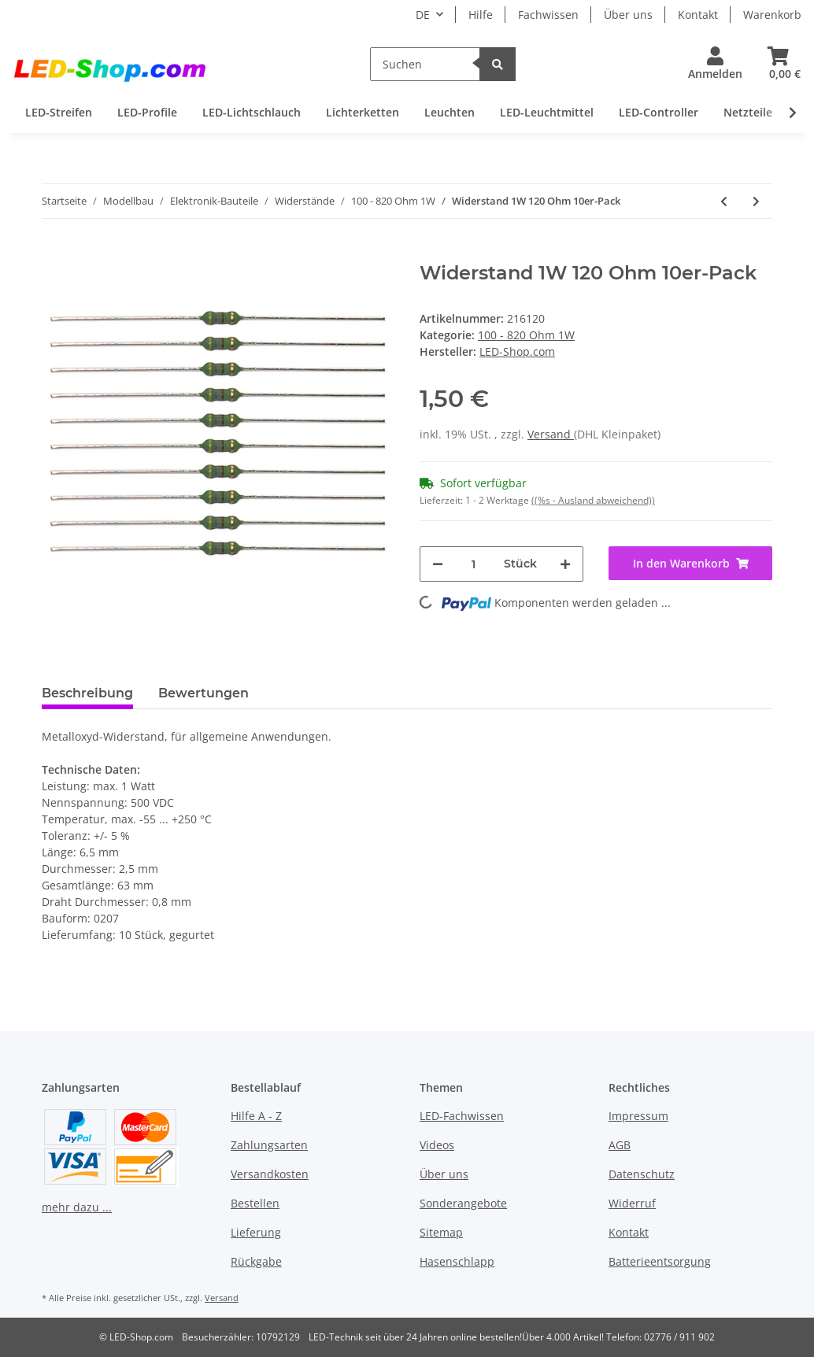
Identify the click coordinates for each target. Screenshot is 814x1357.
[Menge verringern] (437, 564)
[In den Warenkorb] (54, 253)
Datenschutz (642, 1174)
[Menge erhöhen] (565, 564)
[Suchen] (425, 64)
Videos (437, 1144)
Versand (550, 434)
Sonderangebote (463, 1203)
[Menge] (473, 564)
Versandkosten (270, 1174)
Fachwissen (548, 14)
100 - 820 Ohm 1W (526, 334)
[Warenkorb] (778, 64)
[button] (715, 64)
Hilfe (480, 14)
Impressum (638, 1115)
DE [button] (423, 14)
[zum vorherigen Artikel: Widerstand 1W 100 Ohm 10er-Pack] (724, 201)
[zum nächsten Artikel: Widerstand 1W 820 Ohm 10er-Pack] (756, 201)
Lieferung (256, 1232)
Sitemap (441, 1232)
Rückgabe (256, 1261)
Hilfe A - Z (256, 1115)
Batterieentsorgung (660, 1261)
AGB (620, 1144)
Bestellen (255, 1203)
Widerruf (632, 1203)
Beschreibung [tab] (87, 693)
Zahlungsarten (269, 1144)
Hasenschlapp (457, 1261)
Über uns (628, 14)
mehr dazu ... (77, 1207)
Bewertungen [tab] (203, 693)
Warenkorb (772, 14)
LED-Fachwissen (462, 1115)
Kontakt (698, 14)
